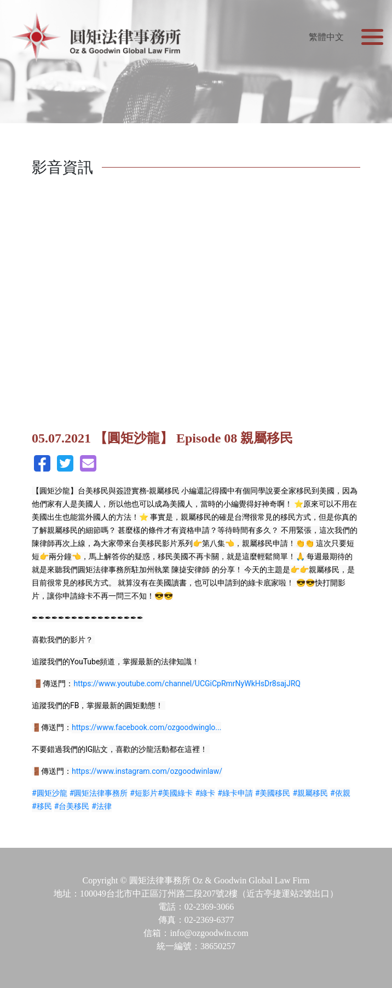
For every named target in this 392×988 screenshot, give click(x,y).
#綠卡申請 (235, 793)
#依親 (340, 793)
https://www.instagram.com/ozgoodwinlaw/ (147, 771)
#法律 (101, 806)
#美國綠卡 (175, 793)
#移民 (42, 806)
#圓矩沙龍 (49, 793)
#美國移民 (273, 793)
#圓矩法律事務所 (99, 793)
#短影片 (144, 793)
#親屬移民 (310, 793)
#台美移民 (72, 806)
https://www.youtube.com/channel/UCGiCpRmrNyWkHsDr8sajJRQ (186, 683)
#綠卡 (205, 793)
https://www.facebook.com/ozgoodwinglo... (146, 727)
